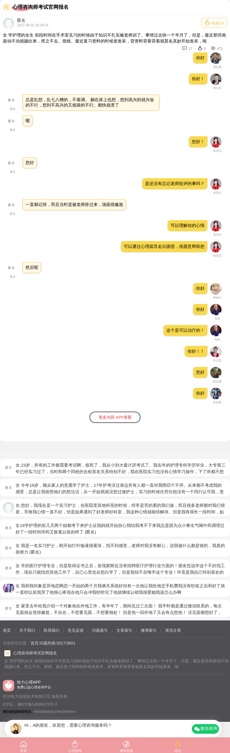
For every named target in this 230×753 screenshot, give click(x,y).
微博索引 (149, 630)
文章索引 (124, 630)
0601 (71, 643)
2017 (61, 643)
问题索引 (100, 630)
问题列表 (48, 643)
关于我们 (27, 630)
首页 (7, 630)
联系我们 (51, 630)
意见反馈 (76, 630)
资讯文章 (173, 630)
